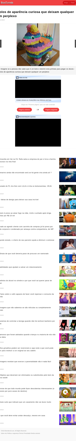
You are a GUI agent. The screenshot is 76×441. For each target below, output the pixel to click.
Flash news (72, 3)
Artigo (66, 2)
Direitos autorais (35, 433)
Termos (21, 433)
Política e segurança (13, 433)
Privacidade (27, 433)
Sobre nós (4, 433)
